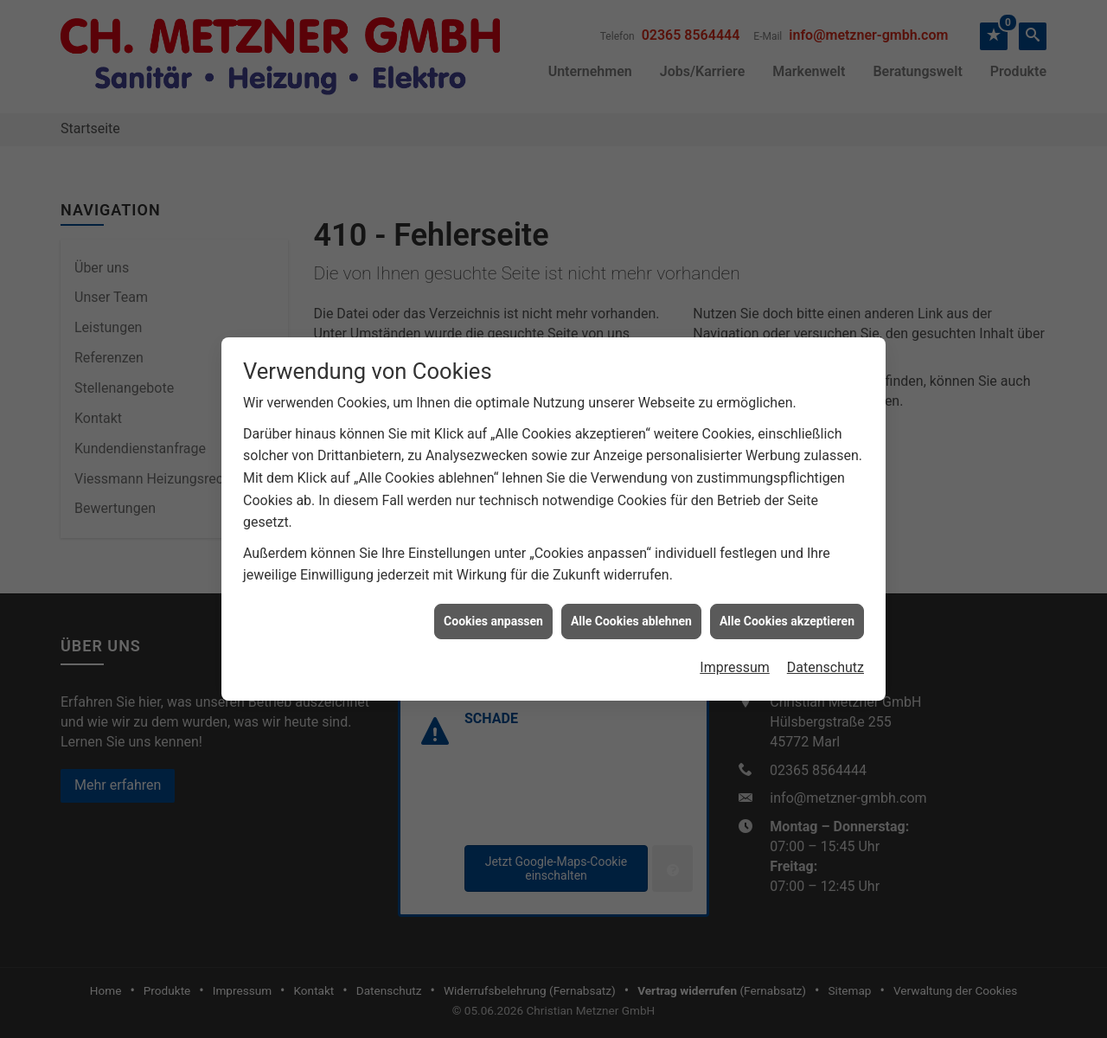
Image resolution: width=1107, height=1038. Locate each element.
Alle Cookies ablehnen (631, 610)
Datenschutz (825, 656)
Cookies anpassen (493, 610)
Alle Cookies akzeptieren (787, 610)
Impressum (735, 656)
